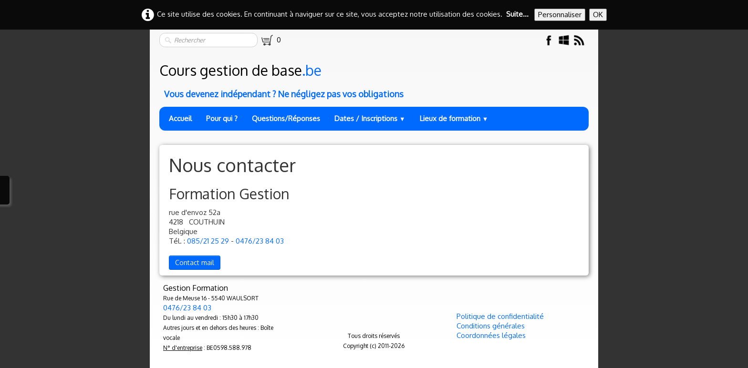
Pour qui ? (222, 118)
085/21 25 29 (208, 240)
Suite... (517, 14)
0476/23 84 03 (260, 240)
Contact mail (194, 262)
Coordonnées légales (491, 335)
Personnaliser (560, 14)
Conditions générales (491, 325)
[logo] (374, 78)
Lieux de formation (454, 118)
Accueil (180, 118)
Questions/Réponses (286, 118)
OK (598, 14)
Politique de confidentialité (500, 316)
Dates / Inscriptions (369, 118)
